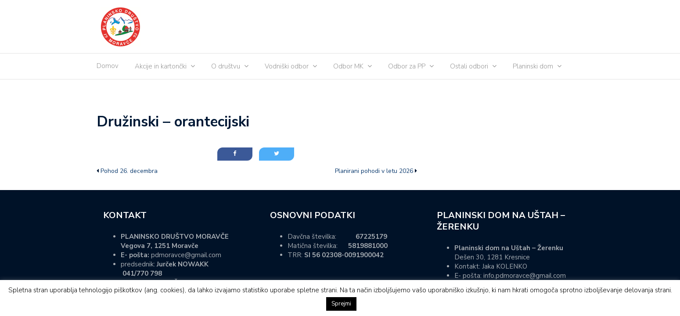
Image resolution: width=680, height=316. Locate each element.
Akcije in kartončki (161, 66)
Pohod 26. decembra (129, 171)
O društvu (225, 66)
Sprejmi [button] (341, 304)
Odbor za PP (406, 66)
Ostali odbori (469, 66)
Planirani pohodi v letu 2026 (374, 171)
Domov (108, 65)
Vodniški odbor (287, 66)
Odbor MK (348, 66)
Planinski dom (533, 66)
